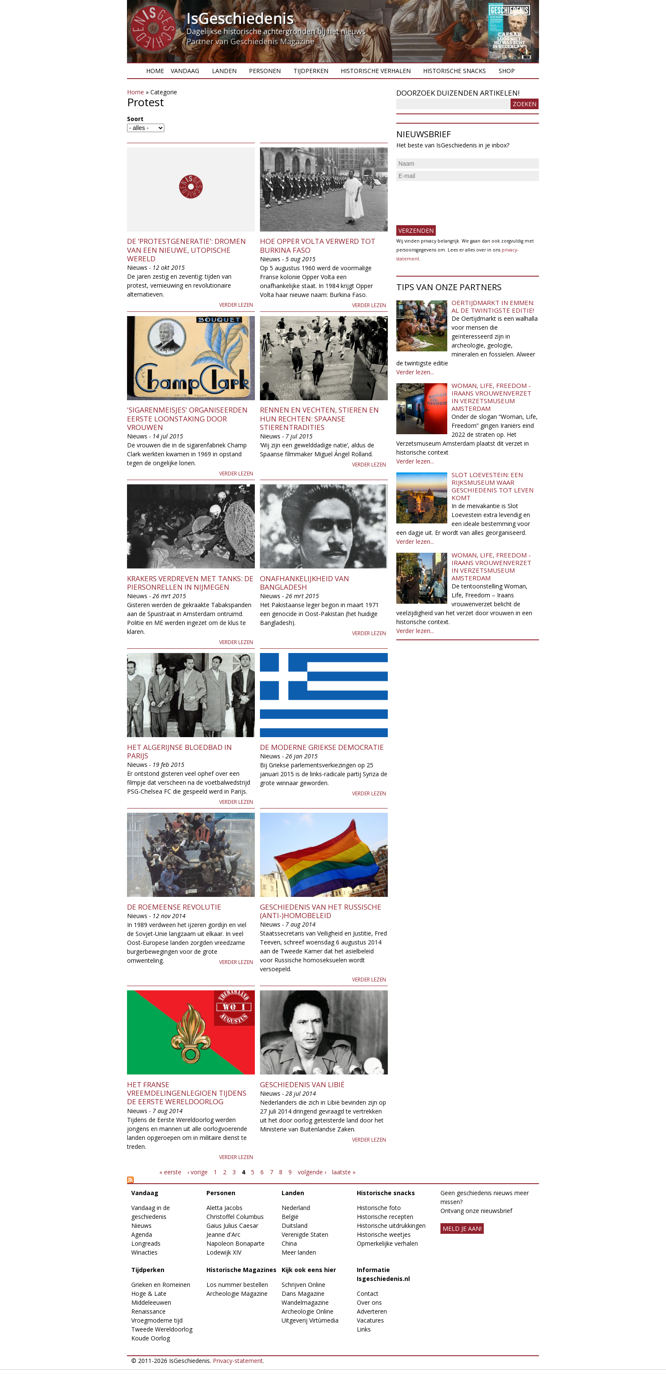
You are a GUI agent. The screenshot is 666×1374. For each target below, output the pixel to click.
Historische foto (379, 1208)
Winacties (144, 1252)
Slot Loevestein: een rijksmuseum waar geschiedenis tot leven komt (492, 486)
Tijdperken (310, 71)
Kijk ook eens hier (309, 1270)
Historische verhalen (376, 71)
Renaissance (148, 1311)
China (289, 1243)
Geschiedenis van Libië (302, 1084)
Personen (265, 71)
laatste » (344, 1172)
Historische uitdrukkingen (391, 1225)
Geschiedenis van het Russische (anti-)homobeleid (320, 911)
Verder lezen (236, 304)
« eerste (170, 1172)
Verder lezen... (415, 372)
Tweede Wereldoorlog (161, 1329)
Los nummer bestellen (237, 1285)
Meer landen (299, 1252)
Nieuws (141, 1225)
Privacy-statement (238, 1361)
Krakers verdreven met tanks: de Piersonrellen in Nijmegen (190, 583)
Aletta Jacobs (224, 1208)
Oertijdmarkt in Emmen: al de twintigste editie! (493, 306)
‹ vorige (197, 1172)
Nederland (296, 1208)
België (290, 1217)
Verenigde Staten (305, 1234)
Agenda (141, 1234)
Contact (367, 1293)
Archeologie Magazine (237, 1293)
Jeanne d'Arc (223, 1234)
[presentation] (460, 199)
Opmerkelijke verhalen (387, 1243)
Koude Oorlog (150, 1338)
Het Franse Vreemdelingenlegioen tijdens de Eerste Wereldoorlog (186, 1093)
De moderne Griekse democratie (322, 747)
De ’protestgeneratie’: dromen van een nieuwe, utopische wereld (186, 249)
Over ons (369, 1302)
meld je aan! (462, 1228)
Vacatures (370, 1320)
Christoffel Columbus (235, 1217)
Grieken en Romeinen (160, 1285)
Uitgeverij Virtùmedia (310, 1320)
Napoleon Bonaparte (235, 1243)
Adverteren (372, 1311)
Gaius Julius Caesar (232, 1225)
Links (364, 1329)
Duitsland (295, 1225)
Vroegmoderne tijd (157, 1320)
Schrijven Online (303, 1285)
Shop (507, 71)
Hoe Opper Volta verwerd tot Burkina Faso (317, 245)
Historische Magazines (241, 1270)
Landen (224, 71)
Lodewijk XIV (223, 1252)
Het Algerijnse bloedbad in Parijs (179, 751)
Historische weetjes (384, 1234)
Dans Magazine (303, 1293)
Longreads (146, 1243)
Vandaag (185, 71)
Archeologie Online (307, 1311)
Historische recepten (385, 1217)
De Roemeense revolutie (174, 907)
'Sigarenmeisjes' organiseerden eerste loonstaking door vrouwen (187, 418)
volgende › (312, 1172)
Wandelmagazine (305, 1302)
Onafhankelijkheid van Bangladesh (304, 583)
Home (155, 71)
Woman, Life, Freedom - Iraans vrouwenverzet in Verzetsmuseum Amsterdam (491, 397)
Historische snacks (454, 71)
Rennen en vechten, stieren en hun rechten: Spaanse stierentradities (319, 418)
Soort (135, 119)
